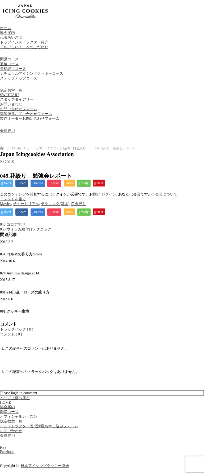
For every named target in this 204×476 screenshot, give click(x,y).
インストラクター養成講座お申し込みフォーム (39, 426)
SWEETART (9, 95)
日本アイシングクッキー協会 (45, 466)
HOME (5, 402)
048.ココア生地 (12, 224)
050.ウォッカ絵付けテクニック (25, 229)
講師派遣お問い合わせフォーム (26, 114)
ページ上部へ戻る (15, 398)
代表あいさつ (11, 37)
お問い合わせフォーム (18, 109)
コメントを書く (13, 199)
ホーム (5, 28)
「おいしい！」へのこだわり (24, 47)
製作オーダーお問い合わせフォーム (30, 119)
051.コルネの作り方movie (21, 254)
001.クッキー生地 (14, 311)
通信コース (9, 64)
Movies (5, 204)
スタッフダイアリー (16, 99)
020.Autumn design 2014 (19, 273)
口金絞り (78, 204)
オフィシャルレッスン (18, 417)
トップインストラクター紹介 (24, 42)
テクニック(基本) (55, 204)
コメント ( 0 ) (11, 334)
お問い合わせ (11, 104)
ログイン (108, 194)
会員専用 (7, 131)
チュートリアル (26, 204)
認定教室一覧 (11, 90)
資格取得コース (13, 69)
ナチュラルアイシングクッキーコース (31, 73)
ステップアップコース (18, 78)
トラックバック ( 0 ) (16, 329)
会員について (166, 194)
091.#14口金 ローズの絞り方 (24, 292)
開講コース (9, 59)
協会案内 (7, 33)
